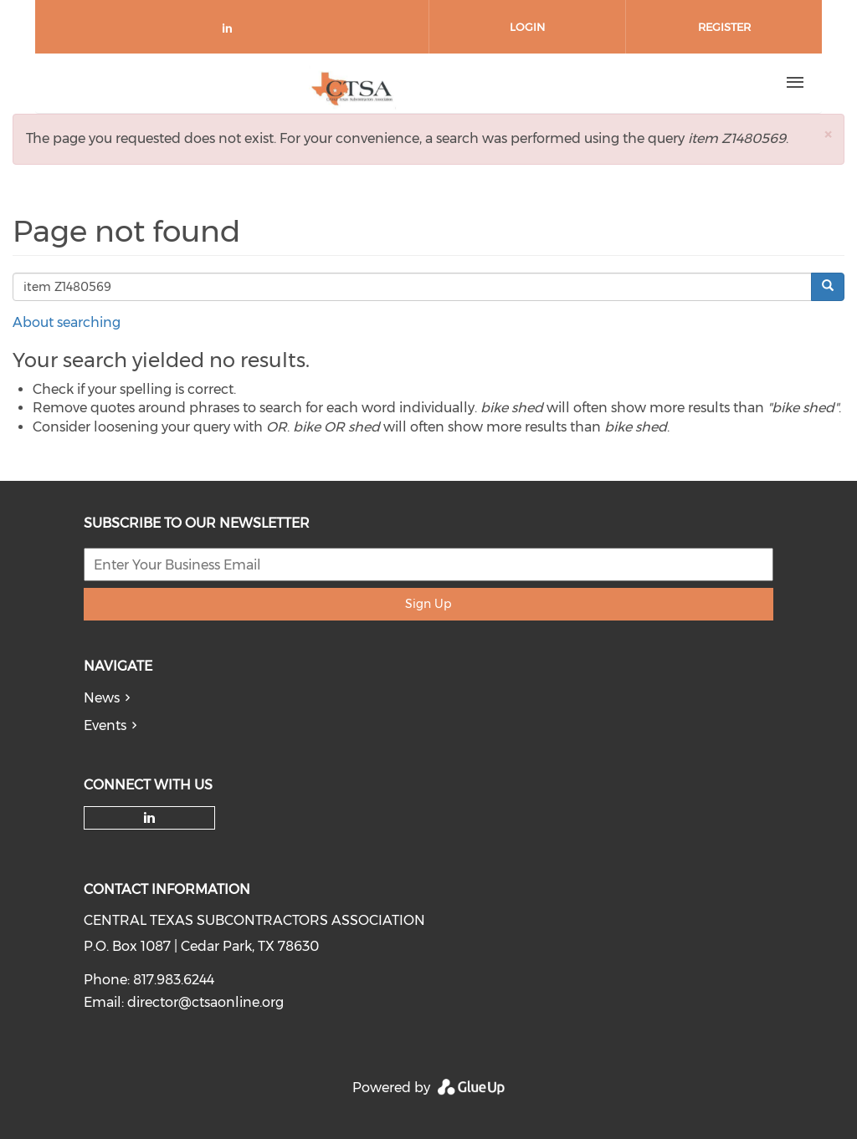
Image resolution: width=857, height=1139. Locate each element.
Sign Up (428, 603)
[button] (828, 134)
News (102, 698)
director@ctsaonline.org (205, 1002)
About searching (67, 322)
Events (105, 725)
